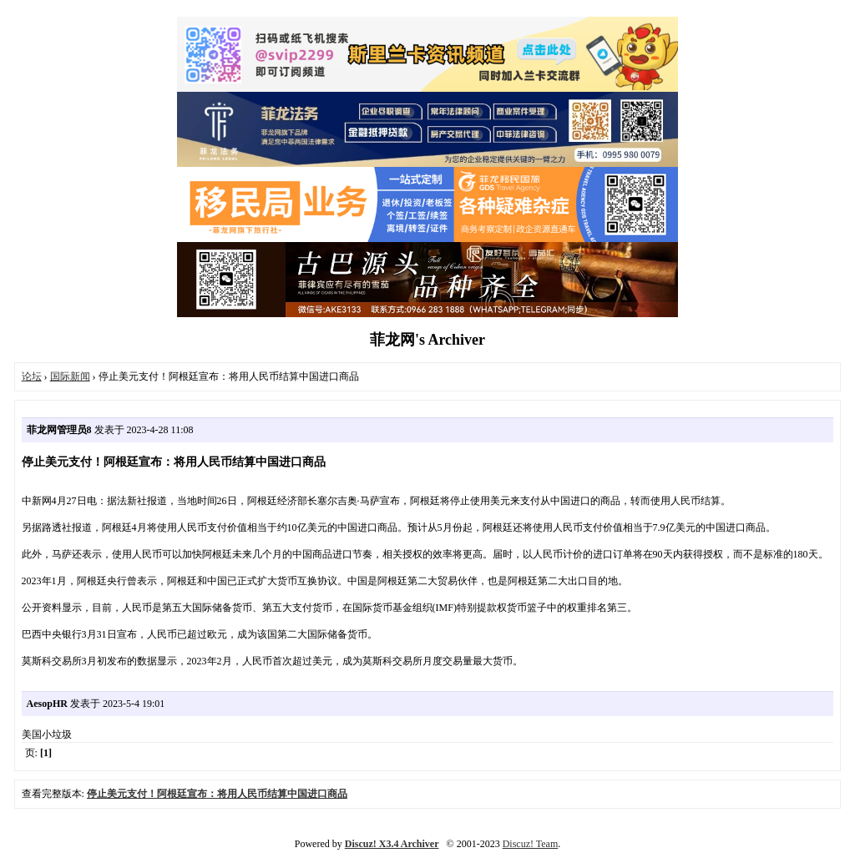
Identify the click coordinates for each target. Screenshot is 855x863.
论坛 (32, 376)
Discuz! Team (531, 844)
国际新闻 (70, 376)
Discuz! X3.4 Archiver (392, 844)
